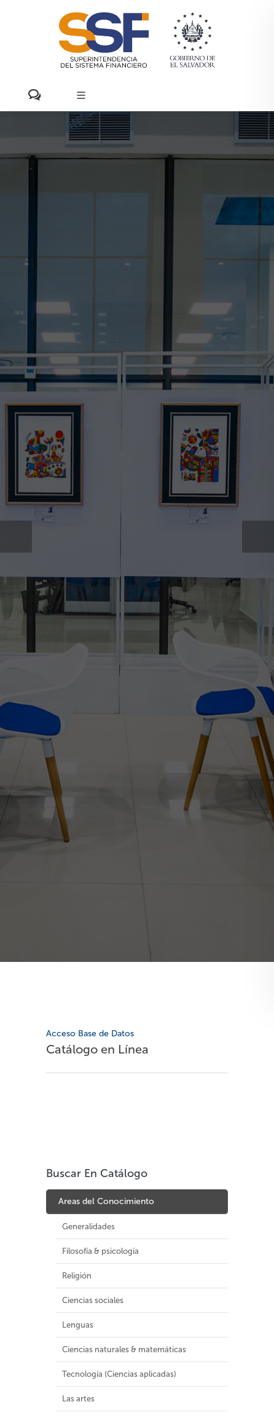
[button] (16, 537)
